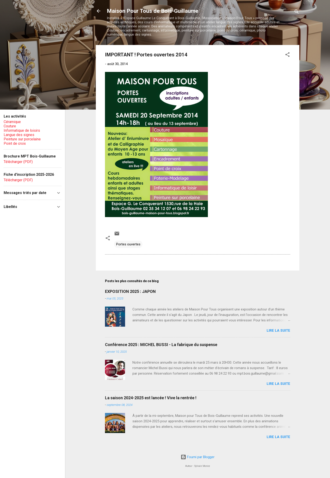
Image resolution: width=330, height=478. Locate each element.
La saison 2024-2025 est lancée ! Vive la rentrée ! (150, 397)
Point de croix (15, 143)
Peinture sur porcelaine (22, 139)
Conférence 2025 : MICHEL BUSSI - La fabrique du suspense (161, 344)
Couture (10, 126)
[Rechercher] (296, 12)
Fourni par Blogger (198, 457)
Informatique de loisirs (22, 130)
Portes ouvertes (128, 244)
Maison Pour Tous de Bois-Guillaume (152, 11)
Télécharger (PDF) (18, 162)
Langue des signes (19, 135)
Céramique (12, 122)
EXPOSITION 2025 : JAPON (130, 291)
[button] (287, 55)
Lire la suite (278, 330)
